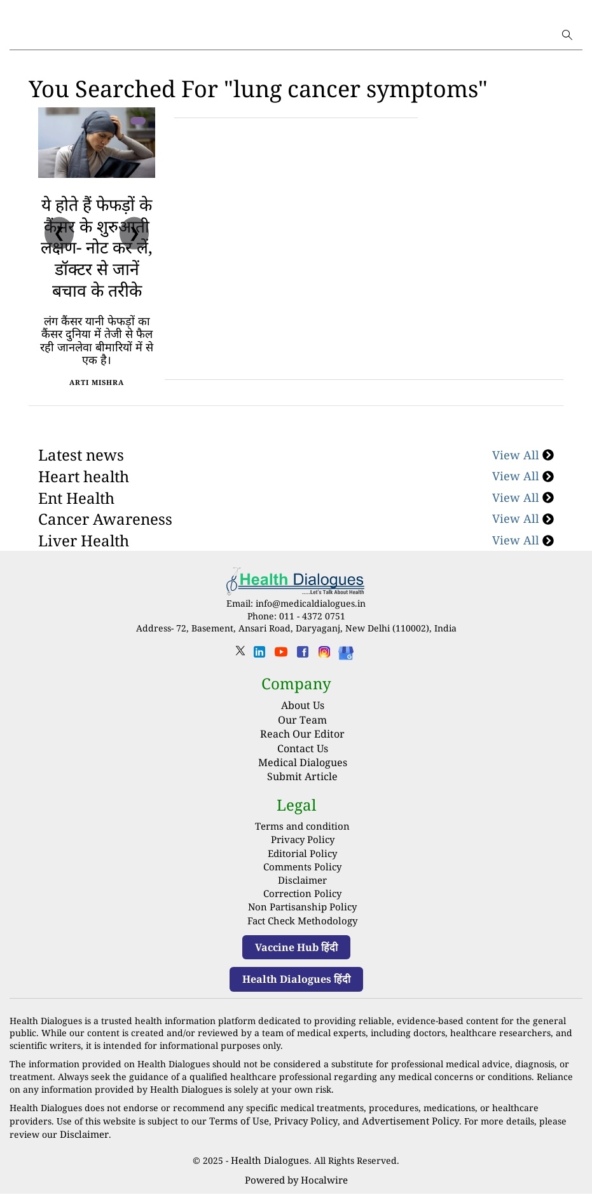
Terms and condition (302, 847)
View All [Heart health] (523, 496)
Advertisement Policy (398, 1132)
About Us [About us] (302, 726)
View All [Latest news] (523, 475)
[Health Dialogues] (346, 673)
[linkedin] (259, 677)
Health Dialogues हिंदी (296, 992)
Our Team (302, 740)
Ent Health (76, 518)
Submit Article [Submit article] (302, 797)
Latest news (81, 476)
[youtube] (281, 677)
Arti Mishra (96, 403)
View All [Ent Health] (523, 518)
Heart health (83, 497)
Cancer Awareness (105, 539)
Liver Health (83, 561)
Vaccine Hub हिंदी (296, 959)
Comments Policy (302, 883)
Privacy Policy (302, 859)
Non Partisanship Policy (302, 921)
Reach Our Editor (302, 755)
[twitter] (240, 676)
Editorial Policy (302, 871)
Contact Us (302, 769)
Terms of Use (237, 1132)
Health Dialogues (270, 1171)
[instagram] (324, 677)
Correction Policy (302, 909)
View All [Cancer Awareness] (523, 540)
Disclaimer (302, 896)
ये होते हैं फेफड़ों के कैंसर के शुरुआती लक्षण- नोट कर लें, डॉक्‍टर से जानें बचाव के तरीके (97, 257)
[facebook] (302, 677)
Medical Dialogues (302, 783)
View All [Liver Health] (523, 561)
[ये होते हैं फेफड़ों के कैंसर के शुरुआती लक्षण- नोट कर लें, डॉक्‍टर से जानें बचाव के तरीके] (96, 142)
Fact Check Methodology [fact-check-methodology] (303, 934)
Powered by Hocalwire (296, 1189)
